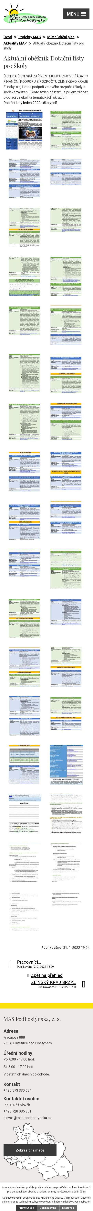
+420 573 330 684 (17, 1090)
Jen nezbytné (48, 1207)
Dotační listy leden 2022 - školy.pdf (30, 103)
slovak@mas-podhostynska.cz (28, 1118)
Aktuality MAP (15, 43)
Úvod (8, 37)
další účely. (80, 1191)
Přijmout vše (26, 1207)
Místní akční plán (61, 37)
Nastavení (69, 1207)
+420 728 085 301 (17, 1111)
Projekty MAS (29, 37)
